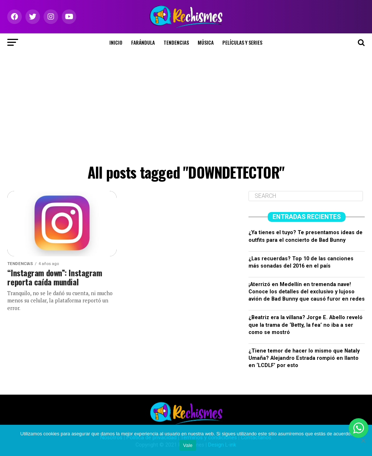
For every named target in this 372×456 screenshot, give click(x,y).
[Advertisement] (186, 106)
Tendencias (176, 42)
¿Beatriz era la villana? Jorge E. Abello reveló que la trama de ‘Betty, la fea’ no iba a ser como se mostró (305, 324)
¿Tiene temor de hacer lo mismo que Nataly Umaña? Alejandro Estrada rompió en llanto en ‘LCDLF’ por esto (304, 358)
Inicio (115, 42)
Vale (188, 445)
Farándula (143, 42)
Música (206, 42)
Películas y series (242, 42)
